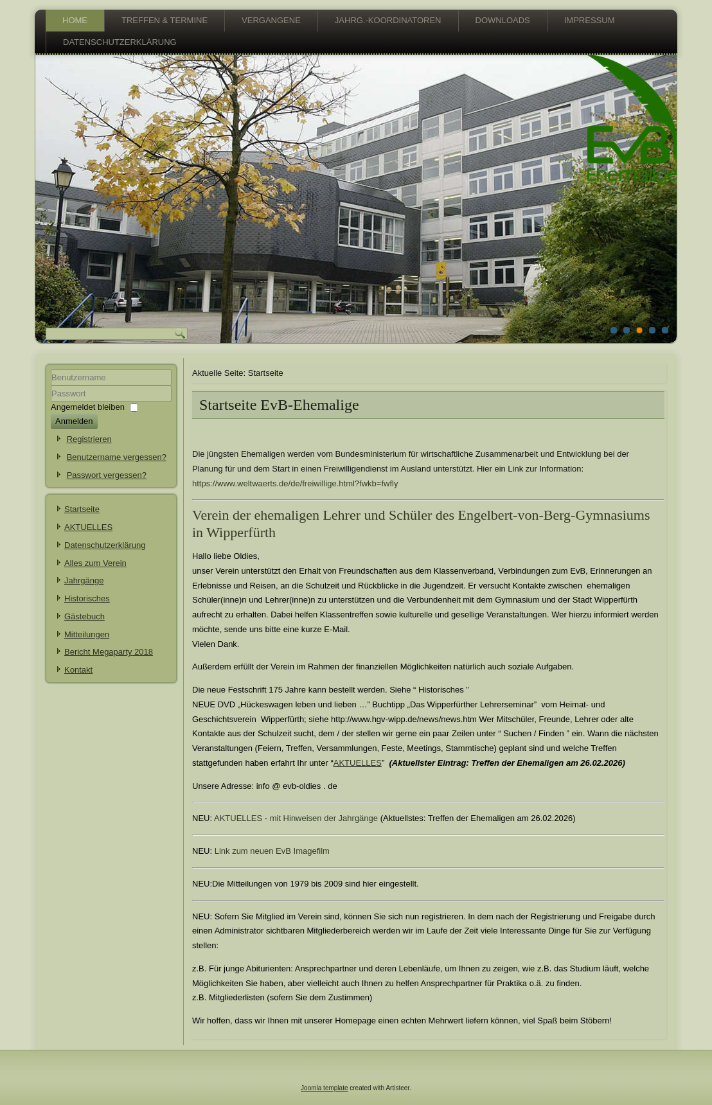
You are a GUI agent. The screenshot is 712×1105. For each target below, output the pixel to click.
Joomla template (324, 1088)
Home (74, 20)
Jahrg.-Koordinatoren (388, 20)
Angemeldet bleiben (88, 407)
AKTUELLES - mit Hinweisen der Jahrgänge (296, 818)
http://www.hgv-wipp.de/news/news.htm (405, 719)
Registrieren (89, 439)
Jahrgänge (83, 580)
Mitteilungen (86, 634)
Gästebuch (84, 616)
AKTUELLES (88, 527)
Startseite (82, 509)
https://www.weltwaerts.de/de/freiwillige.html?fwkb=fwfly (295, 483)
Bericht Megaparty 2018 (108, 652)
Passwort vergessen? (107, 475)
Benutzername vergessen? (116, 457)
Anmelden (74, 421)
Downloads (503, 20)
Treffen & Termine (164, 20)
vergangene (271, 20)
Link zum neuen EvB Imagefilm (272, 851)
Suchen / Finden (533, 733)
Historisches (87, 598)
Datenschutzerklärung (120, 42)
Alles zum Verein (95, 563)
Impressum (589, 20)
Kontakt (78, 670)
